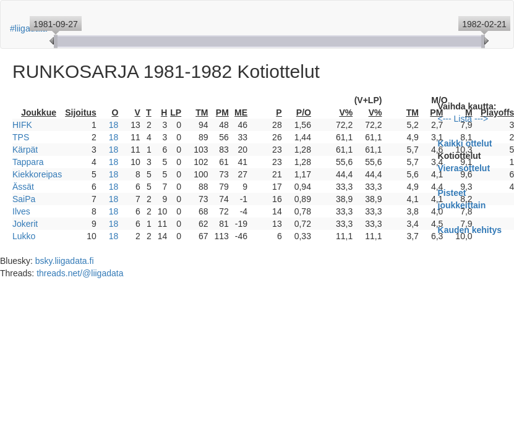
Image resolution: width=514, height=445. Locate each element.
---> (481, 119)
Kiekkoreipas (37, 174)
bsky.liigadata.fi (64, 261)
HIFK (22, 125)
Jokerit (25, 224)
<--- (445, 119)
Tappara (28, 162)
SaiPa (23, 199)
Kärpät (25, 150)
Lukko (23, 236)
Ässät (23, 187)
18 (114, 125)
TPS (20, 137)
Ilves (21, 211)
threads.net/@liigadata (79, 273)
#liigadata (28, 28)
